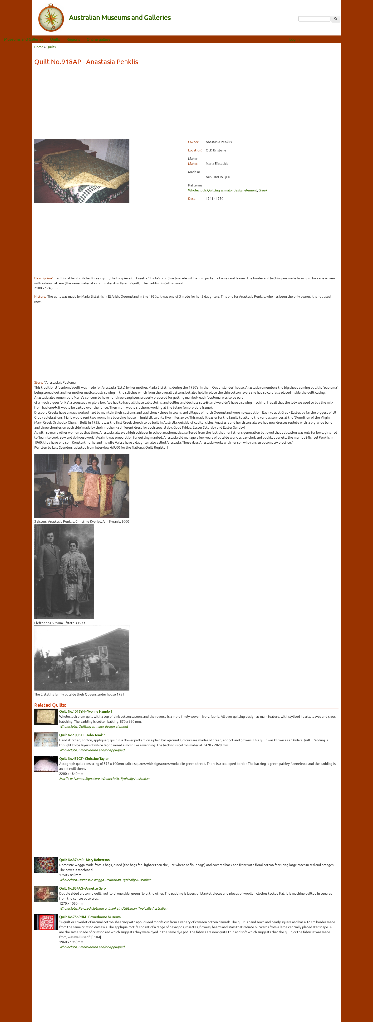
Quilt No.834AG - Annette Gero (82, 888)
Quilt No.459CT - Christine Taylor (83, 758)
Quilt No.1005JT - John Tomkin (82, 735)
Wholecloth (197, 190)
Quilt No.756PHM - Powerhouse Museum (90, 917)
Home (38, 47)
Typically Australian (134, 778)
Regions (105, 39)
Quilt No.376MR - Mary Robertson (84, 859)
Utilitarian (113, 879)
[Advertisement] (186, 103)
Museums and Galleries (55, 39)
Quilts (87, 39)
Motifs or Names (71, 778)
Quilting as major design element (232, 190)
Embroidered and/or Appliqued (101, 750)
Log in (326, 39)
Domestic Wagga (91, 879)
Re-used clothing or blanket (99, 908)
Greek (263, 190)
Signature (92, 778)
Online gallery (130, 39)
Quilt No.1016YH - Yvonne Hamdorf (85, 711)
